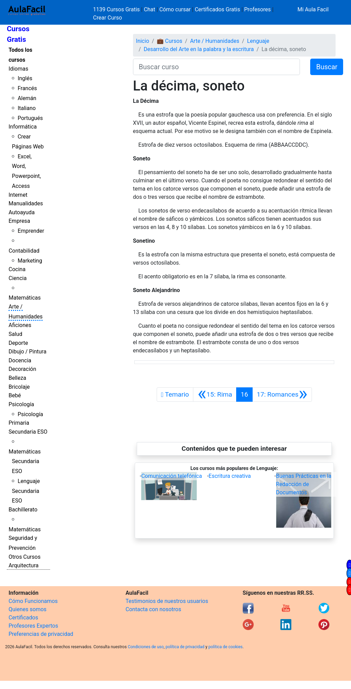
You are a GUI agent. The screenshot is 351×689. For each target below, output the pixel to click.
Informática (23, 126)
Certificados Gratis (217, 9)
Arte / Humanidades (214, 41)
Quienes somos (28, 609)
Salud (15, 334)
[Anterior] (215, 394)
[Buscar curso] (216, 67)
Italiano (26, 108)
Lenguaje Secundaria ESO (26, 491)
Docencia (20, 360)
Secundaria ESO (28, 431)
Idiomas (18, 68)
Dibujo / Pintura (27, 351)
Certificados (23, 617)
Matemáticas (25, 297)
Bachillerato (23, 509)
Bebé (15, 395)
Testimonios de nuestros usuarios (166, 601)
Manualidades (26, 203)
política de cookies (225, 646)
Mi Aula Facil (313, 9)
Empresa (19, 221)
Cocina (17, 269)
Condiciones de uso (146, 646)
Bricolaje (19, 387)
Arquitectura (23, 565)
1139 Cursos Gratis (117, 9)
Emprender (30, 231)
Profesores (257, 9)
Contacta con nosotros (153, 609)
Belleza (17, 378)
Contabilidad (24, 250)
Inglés (24, 78)
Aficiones (20, 325)
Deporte (18, 343)
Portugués (30, 118)
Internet (18, 195)
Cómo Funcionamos (33, 601)
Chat (149, 9)
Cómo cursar (175, 9)
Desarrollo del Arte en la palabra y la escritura (199, 49)
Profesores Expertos (33, 625)
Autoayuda (22, 212)
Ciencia (18, 278)
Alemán (26, 98)
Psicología (21, 404)
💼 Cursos (169, 41)
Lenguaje (258, 41)
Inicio (142, 41)
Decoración (22, 369)
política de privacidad (185, 646)
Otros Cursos (24, 557)
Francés (27, 88)
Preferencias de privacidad (41, 634)
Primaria (19, 423)
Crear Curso (107, 17)
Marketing (29, 260)
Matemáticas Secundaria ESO (25, 461)
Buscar (326, 67)
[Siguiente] (282, 394)
